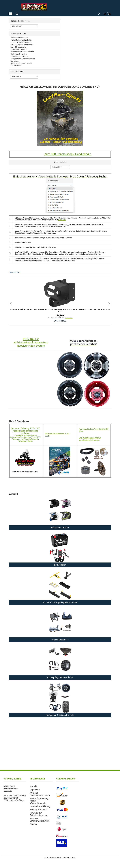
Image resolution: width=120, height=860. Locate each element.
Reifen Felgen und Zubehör (21, 40)
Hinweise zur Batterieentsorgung (38, 814)
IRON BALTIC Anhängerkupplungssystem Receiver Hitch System (31, 342)
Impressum (35, 789)
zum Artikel (60, 321)
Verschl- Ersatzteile (18, 47)
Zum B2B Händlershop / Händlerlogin (67, 154)
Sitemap (34, 824)
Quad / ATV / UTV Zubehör (21, 42)
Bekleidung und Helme (19, 56)
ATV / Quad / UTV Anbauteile (22, 45)
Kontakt (33, 786)
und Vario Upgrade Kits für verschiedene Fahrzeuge (90, 439)
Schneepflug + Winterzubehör (22, 52)
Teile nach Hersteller (19, 54)
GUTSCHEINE (16, 66)
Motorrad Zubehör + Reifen (21, 63)
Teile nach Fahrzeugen (19, 38)
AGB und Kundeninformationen (40, 794)
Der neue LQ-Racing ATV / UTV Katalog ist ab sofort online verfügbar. (25, 430)
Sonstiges (15, 61)
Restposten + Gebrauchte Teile (23, 59)
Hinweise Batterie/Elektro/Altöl (39, 819)
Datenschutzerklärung (40, 806)
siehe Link (62, 220)
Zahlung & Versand (38, 809)
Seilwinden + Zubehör (19, 49)
